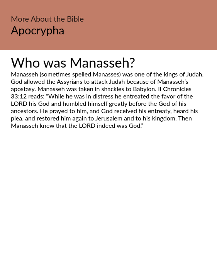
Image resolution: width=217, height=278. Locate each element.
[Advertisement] (108, 201)
